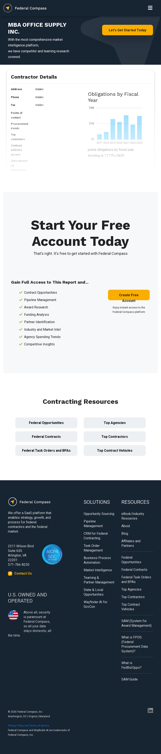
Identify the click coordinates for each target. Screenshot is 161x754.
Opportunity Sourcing (99, 514)
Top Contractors (114, 437)
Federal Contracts (46, 437)
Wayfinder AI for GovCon (95, 604)
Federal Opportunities (46, 423)
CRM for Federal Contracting (96, 536)
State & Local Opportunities (94, 592)
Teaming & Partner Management (99, 580)
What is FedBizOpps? (131, 665)
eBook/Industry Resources (132, 516)
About (125, 526)
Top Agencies (115, 423)
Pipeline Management (93, 523)
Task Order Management (93, 548)
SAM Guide (129, 679)
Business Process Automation (97, 560)
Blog (124, 534)
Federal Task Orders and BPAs (46, 451)
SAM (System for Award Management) (136, 623)
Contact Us (23, 573)
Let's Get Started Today (127, 30)
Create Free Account (129, 296)
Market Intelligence (98, 570)
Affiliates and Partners (130, 543)
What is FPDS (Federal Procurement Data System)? (134, 644)
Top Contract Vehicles (114, 451)
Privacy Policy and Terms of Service (28, 725)
